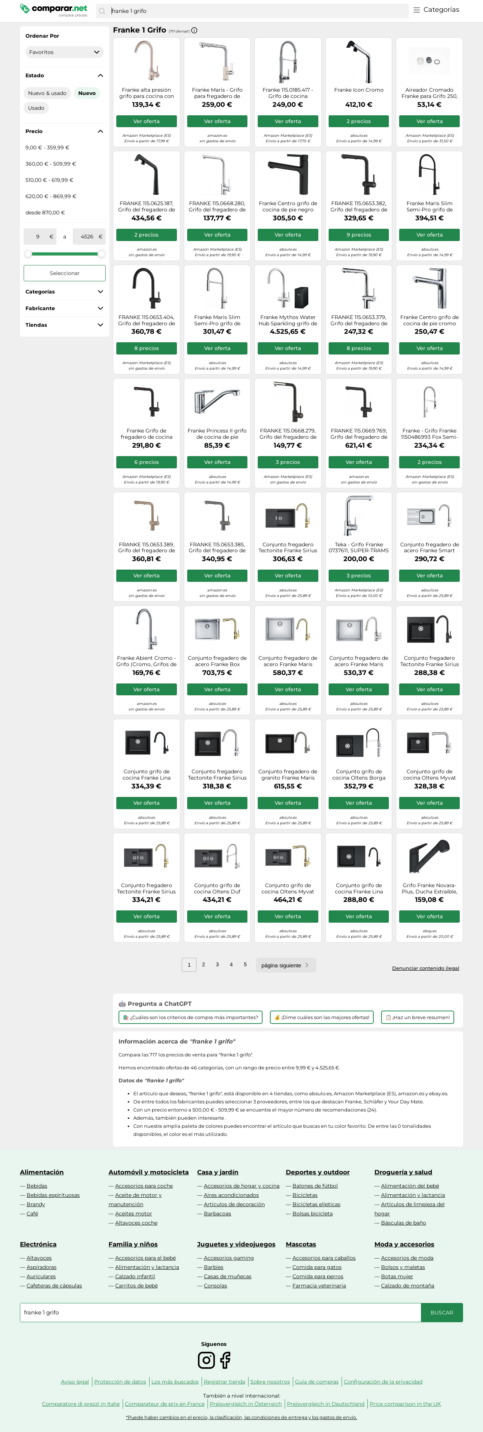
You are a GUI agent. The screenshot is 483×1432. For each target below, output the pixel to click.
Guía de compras (317, 1381)
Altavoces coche (136, 1222)
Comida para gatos (317, 1267)
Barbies (213, 1267)
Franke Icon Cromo (359, 90)
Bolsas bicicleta (312, 1213)
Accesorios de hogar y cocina (242, 1185)
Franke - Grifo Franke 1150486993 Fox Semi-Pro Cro (429, 434)
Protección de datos (120, 1381)
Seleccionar (65, 273)
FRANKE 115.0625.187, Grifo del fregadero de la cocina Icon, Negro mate (146, 206)
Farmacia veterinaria (319, 1285)
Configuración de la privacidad (383, 1381)
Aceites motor (133, 1213)
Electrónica (38, 1244)
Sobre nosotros (270, 1381)
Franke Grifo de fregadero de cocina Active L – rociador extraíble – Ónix (146, 434)
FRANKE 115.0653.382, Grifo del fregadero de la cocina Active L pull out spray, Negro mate (359, 206)
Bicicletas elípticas (316, 1204)
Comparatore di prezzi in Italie (81, 1404)
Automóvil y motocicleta (149, 1172)
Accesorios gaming (229, 1258)
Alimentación (42, 1172)
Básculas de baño (403, 1222)
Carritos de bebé (136, 1285)
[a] (87, 236)
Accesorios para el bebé (145, 1258)
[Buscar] (102, 11)
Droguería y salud (403, 1172)
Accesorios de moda (407, 1258)
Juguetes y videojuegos (236, 1244)
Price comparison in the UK (405, 1404)
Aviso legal (75, 1381)
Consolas (215, 1285)
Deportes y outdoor (318, 1172)
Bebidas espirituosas (53, 1195)
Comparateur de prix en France (165, 1404)
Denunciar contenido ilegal (425, 968)
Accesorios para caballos (324, 1258)
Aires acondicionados (231, 1195)
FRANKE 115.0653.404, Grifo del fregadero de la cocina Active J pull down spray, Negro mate (146, 320)
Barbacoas (217, 1213)
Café (32, 1213)
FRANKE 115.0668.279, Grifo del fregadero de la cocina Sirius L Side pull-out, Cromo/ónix (288, 434)
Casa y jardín (218, 1172)
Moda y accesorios (404, 1244)
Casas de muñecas (227, 1276)
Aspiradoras (41, 1267)
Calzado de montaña (407, 1285)
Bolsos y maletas (403, 1267)
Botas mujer (397, 1276)
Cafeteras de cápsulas (54, 1285)
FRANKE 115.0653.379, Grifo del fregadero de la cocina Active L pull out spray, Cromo (358, 320)
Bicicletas (305, 1195)
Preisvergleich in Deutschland (325, 1404)
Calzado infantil (135, 1276)
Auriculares (41, 1276)
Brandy (36, 1204)
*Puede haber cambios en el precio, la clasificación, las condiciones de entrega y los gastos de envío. (241, 1417)
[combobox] (258, 11)
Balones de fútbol (315, 1185)
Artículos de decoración (234, 1204)
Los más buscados (175, 1381)
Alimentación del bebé (410, 1185)
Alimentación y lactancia (413, 1195)
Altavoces (39, 1258)
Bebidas (37, 1185)
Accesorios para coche (144, 1185)
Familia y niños (133, 1244)
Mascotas (301, 1244)
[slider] (28, 254)
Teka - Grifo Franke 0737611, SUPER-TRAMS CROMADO (359, 548)
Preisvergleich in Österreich (246, 1404)
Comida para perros (317, 1276)
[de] (38, 236)
